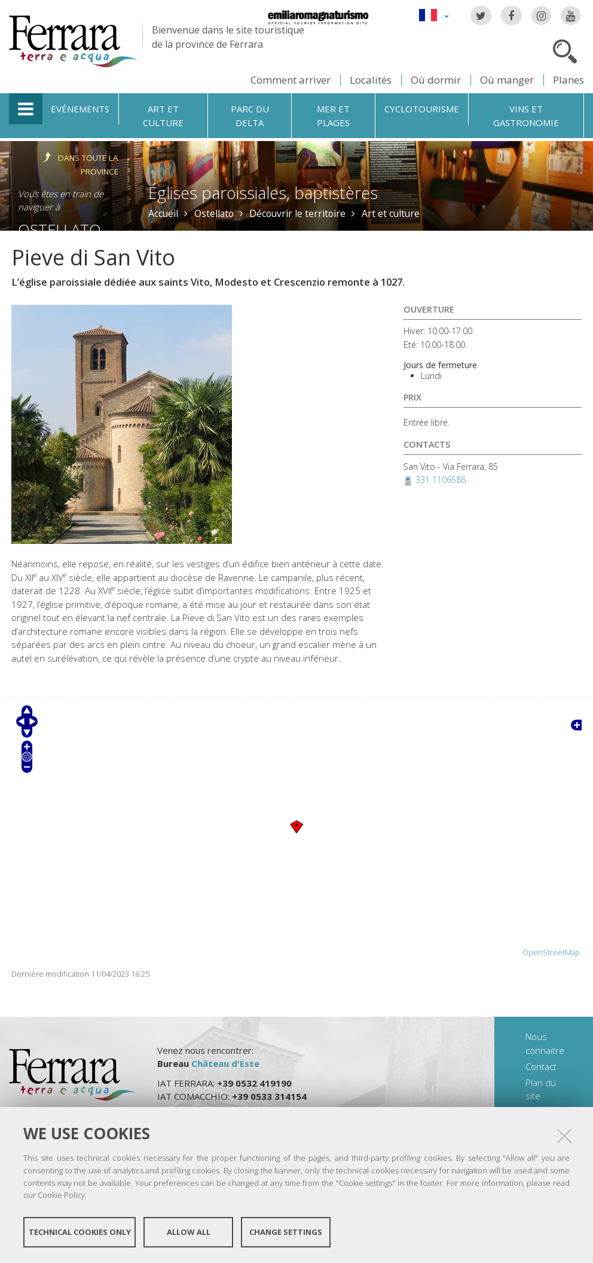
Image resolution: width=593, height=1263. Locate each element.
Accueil (163, 213)
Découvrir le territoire (297, 213)
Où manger (507, 80)
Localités (371, 80)
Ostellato (214, 213)
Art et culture (163, 116)
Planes (568, 80)
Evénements (80, 109)
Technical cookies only (80, 1232)
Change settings (285, 1232)
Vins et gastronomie (526, 116)
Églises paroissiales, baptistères (263, 193)
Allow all (188, 1232)
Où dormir (436, 80)
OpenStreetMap (551, 952)
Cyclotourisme (421, 109)
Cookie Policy (61, 1194)
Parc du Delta (250, 116)
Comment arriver (290, 80)
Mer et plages (333, 116)
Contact (541, 1066)
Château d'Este (225, 1063)
